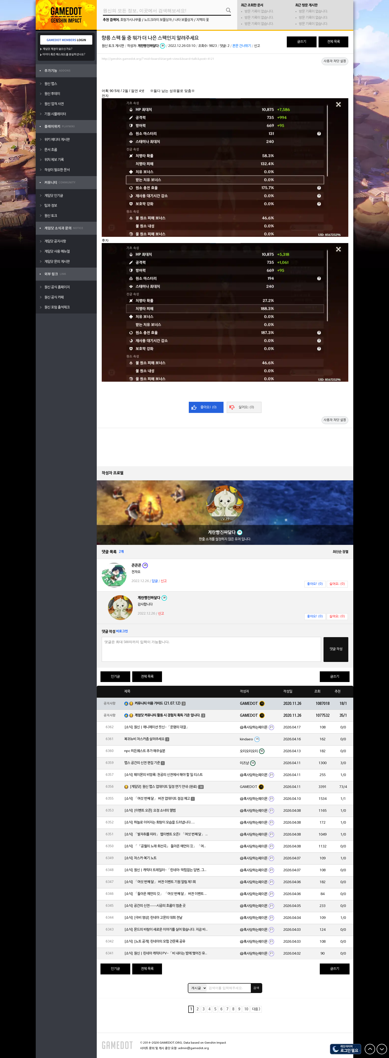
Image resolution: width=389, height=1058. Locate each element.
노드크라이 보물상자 (158, 20)
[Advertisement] (225, 76)
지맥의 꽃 (202, 20)
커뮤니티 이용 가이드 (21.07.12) (158, 703)
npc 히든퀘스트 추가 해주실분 (144, 751)
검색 (256, 988)
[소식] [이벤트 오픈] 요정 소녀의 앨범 (150, 810)
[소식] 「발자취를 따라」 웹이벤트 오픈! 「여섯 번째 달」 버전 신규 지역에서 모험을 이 (166, 834)
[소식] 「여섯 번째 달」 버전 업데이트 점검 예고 (157, 799)
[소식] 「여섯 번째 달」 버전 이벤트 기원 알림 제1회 (160, 882)
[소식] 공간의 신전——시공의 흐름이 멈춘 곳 (155, 906)
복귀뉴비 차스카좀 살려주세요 (144, 739)
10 (246, 1009)
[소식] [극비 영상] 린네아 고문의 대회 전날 (153, 918)
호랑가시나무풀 (130, 20)
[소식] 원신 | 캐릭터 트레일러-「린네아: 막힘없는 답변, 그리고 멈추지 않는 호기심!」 (166, 870)
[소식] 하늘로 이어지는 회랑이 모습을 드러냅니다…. (159, 822)
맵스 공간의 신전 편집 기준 (142, 763)
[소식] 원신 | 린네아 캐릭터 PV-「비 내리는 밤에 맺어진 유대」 (166, 953)
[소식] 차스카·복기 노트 (140, 858)
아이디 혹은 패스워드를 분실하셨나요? (64, 54)
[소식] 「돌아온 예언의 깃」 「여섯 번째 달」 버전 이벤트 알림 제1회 (166, 894)
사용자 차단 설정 (335, 61)
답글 (155, 581)
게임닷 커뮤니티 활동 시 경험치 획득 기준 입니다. (167, 715)
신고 (257, 46)
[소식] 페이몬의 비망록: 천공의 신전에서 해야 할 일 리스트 (163, 775)
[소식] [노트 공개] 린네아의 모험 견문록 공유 (154, 941)
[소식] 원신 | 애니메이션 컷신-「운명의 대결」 (156, 727)
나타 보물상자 (184, 20)
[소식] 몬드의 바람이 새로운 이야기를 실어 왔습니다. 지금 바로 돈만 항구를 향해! (166, 930)
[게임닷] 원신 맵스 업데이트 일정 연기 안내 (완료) (163, 787)
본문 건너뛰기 (241, 46)
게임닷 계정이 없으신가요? (58, 49)
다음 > (256, 1009)
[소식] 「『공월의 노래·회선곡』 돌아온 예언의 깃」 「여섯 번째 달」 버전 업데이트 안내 (166, 846)
